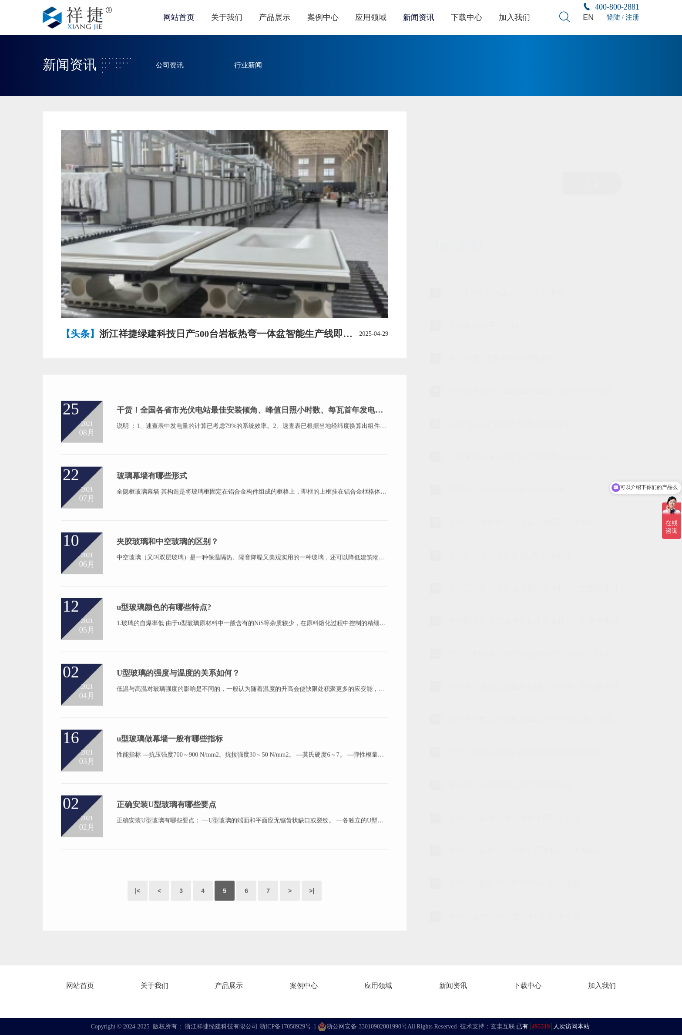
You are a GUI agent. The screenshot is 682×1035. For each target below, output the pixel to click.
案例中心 (322, 17)
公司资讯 (170, 65)
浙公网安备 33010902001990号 (362, 1026)
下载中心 (468, 17)
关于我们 (225, 17)
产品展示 (274, 17)
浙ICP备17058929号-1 (287, 1026)
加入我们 (516, 17)
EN (588, 17)
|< (137, 906)
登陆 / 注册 (622, 17)
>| (311, 906)
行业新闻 (248, 65)
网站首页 (177, 17)
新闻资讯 (419, 17)
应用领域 (371, 17)
